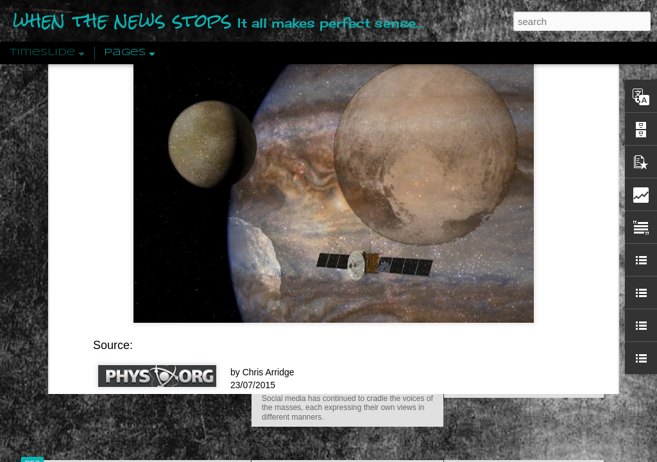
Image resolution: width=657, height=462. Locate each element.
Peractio (78, 298)
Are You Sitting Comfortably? (335, 328)
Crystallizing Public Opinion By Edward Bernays (549, 296)
